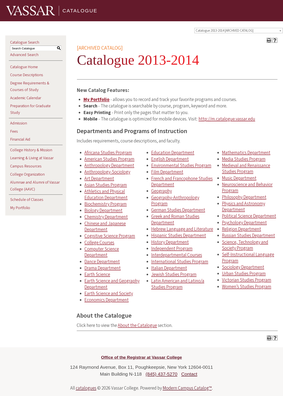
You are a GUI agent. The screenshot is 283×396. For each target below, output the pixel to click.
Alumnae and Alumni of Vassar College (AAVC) (35, 186)
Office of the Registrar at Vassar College (141, 357)
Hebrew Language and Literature (182, 229)
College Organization (27, 174)
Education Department (172, 152)
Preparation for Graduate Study (30, 109)
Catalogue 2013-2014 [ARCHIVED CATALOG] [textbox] (224, 30)
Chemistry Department (106, 217)
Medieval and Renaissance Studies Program (246, 168)
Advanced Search (24, 55)
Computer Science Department (101, 252)
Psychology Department (244, 222)
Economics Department (106, 300)
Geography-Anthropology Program (175, 200)
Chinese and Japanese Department (105, 226)
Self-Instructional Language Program (248, 257)
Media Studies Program (244, 159)
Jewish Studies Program (174, 274)
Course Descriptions (26, 75)
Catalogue (80, 10)
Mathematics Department (246, 152)
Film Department (167, 172)
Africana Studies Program (108, 152)
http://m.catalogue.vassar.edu (227, 119)
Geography (161, 191)
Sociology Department (243, 267)
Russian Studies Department (248, 235)
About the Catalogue (137, 325)
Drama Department (102, 268)
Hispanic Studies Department (178, 235)
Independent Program (172, 248)
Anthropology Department (109, 165)
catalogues (86, 388)
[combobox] (238, 30)
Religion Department (241, 229)
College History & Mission (31, 150)
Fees (14, 131)
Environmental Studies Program (181, 165)
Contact (189, 374)
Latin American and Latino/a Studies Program (177, 284)
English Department (170, 159)
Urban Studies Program (244, 273)
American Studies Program (109, 159)
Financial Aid (20, 139)
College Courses (99, 242)
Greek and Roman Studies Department (175, 219)
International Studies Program (179, 261)
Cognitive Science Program (109, 236)
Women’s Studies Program (246, 286)
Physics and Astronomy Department (243, 206)
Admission (18, 123)
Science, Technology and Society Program (245, 245)
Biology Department (103, 210)
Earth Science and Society (108, 293)
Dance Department (102, 261)
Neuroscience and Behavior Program (247, 187)
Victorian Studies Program (246, 280)
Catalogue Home (24, 67)
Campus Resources (26, 166)
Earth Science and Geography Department (112, 284)
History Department (170, 242)
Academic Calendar (25, 98)
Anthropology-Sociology (107, 172)
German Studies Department (178, 210)
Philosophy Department (244, 197)
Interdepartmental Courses (176, 255)
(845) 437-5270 (162, 374)
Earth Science (97, 274)
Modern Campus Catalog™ (187, 388)
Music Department (239, 178)
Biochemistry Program (105, 204)
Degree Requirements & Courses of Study (29, 86)
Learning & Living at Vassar (32, 158)
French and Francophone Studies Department (182, 181)
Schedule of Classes (26, 199)
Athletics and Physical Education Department (106, 194)
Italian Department (169, 268)
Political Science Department (249, 216)
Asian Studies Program (105, 185)
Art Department (99, 178)
